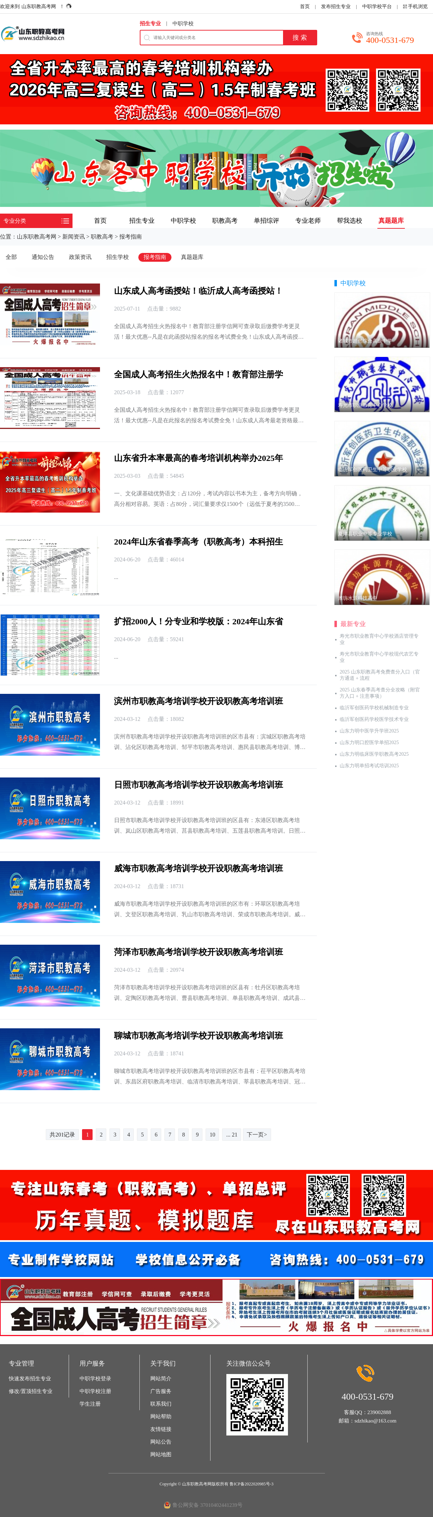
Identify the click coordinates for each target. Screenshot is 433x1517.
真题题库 (192, 257)
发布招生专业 (336, 6)
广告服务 (160, 1391)
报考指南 (130, 237)
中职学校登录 (95, 1378)
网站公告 (160, 1442)
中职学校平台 (377, 6)
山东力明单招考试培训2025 (369, 765)
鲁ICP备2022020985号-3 (252, 1484)
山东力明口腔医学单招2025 (369, 742)
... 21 (231, 1135)
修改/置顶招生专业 (30, 1391)
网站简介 (160, 1378)
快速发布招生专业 (30, 1378)
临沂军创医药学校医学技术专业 (374, 719)
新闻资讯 (73, 237)
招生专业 (150, 23)
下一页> (257, 1135)
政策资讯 (80, 257)
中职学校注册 (95, 1391)
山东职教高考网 (38, 6)
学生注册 (90, 1404)
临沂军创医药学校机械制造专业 (374, 707)
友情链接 (160, 1429)
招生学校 (117, 257)
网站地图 (160, 1454)
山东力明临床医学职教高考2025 (374, 754)
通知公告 (43, 257)
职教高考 (102, 237)
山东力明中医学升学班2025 (369, 731)
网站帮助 (160, 1416)
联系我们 (160, 1404)
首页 (305, 6)
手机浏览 (418, 6)
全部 (11, 257)
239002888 (379, 1412)
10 (212, 1135)
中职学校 (183, 23)
